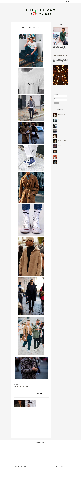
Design (24, 1)
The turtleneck (60, 150)
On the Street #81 (60, 155)
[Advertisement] (39, 472)
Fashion (15, 1)
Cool (34, 1)
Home (12, 1)
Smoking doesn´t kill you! (61, 135)
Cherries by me (60, 145)
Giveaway (37, 1)
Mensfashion (18, 384)
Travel (27, 1)
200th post (59, 119)
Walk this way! (60, 129)
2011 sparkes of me (61, 124)
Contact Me (42, 1)
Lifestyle (20, 1)
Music (30, 1)
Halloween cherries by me (62, 114)
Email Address (56, 94)
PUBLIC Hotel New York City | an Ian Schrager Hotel (60, 56)
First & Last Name (56, 98)
